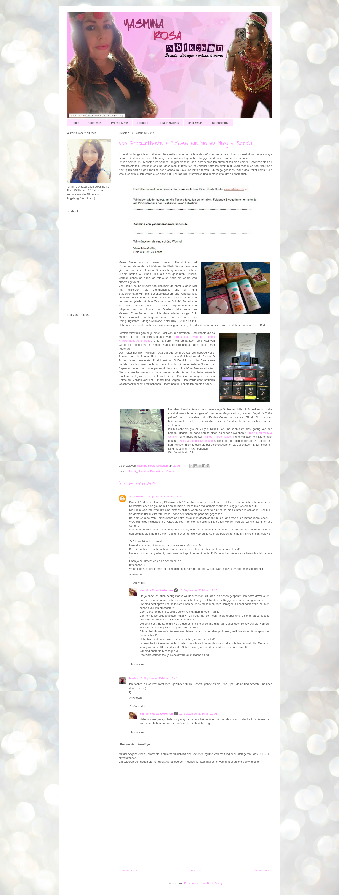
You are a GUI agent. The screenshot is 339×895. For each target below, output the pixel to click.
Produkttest (157, 471)
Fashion (144, 471)
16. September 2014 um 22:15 (198, 590)
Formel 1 (143, 123)
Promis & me (119, 123)
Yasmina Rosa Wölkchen (156, 590)
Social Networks (168, 123)
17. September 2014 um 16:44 (158, 678)
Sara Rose (136, 496)
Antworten (135, 574)
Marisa (133, 678)
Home (75, 123)
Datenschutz (220, 123)
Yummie (171, 471)
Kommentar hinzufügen (136, 744)
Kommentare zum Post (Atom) (203, 883)
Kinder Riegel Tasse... (219, 436)
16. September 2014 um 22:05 (163, 496)
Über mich (95, 123)
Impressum (195, 123)
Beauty (133, 471)
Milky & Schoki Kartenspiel (197, 440)
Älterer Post (261, 870)
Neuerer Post (130, 870)
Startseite (196, 870)
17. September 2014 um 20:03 (198, 713)
